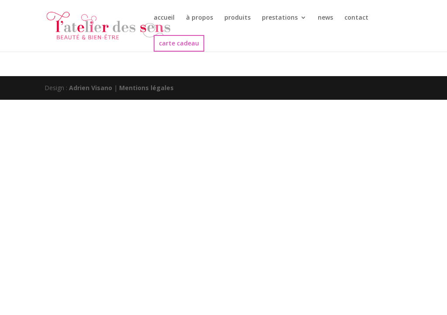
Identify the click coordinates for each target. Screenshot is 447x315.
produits (237, 17)
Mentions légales (146, 88)
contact (356, 17)
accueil (164, 17)
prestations (280, 17)
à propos (199, 17)
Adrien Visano (90, 88)
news (325, 17)
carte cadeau (179, 43)
